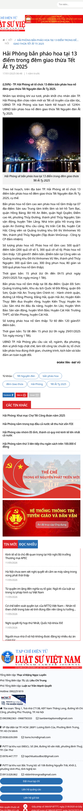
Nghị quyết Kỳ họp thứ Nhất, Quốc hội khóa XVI (34, 623)
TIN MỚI (10, 544)
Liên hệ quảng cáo (31, 789)
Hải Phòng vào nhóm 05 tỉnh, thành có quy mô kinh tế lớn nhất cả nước (41, 434)
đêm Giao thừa (14, 384)
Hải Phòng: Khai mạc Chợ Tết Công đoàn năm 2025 (34, 415)
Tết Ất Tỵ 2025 (58, 384)
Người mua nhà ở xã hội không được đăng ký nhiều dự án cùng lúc (40, 638)
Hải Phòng (37, 384)
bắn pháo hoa (50, 376)
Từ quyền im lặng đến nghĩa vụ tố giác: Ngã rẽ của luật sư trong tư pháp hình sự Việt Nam (40, 590)
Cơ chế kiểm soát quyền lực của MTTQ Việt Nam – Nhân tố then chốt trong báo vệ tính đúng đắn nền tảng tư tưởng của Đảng (40, 607)
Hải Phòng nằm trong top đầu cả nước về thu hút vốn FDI (38, 424)
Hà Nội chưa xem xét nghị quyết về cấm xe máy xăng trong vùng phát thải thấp (41, 573)
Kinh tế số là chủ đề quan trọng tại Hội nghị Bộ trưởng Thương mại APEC (38, 556)
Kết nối (8, 41)
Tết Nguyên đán (26, 376)
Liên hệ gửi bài (31, 797)
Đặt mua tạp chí (31, 781)
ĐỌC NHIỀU (28, 544)
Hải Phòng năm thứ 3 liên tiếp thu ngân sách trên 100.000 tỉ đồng (39, 445)
